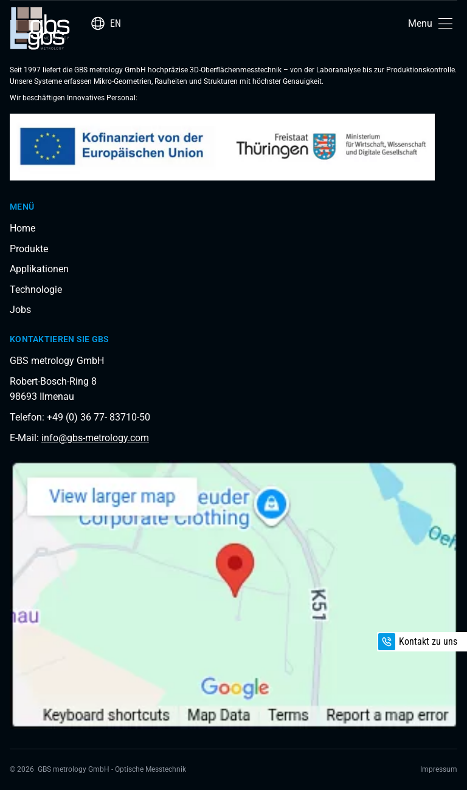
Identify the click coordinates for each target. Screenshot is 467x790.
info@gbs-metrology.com (95, 438)
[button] (432, 23)
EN (115, 23)
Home (22, 228)
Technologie (36, 289)
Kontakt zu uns (417, 641)
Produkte (29, 249)
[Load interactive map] (233, 594)
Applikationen (39, 269)
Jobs (20, 309)
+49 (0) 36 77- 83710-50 (98, 417)
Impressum (438, 769)
